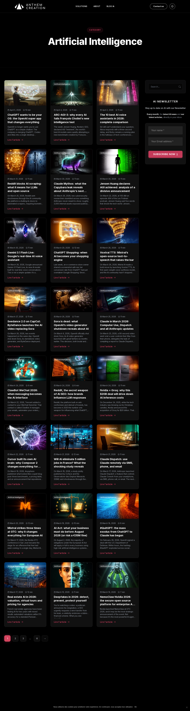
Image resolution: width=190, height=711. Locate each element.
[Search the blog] (165, 86)
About (97, 6)
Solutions (81, 6)
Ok (135, 707)
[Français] (172, 6)
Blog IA (110, 6)
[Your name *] (165, 130)
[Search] (179, 86)
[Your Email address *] (165, 142)
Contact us (158, 6)
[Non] (186, 707)
